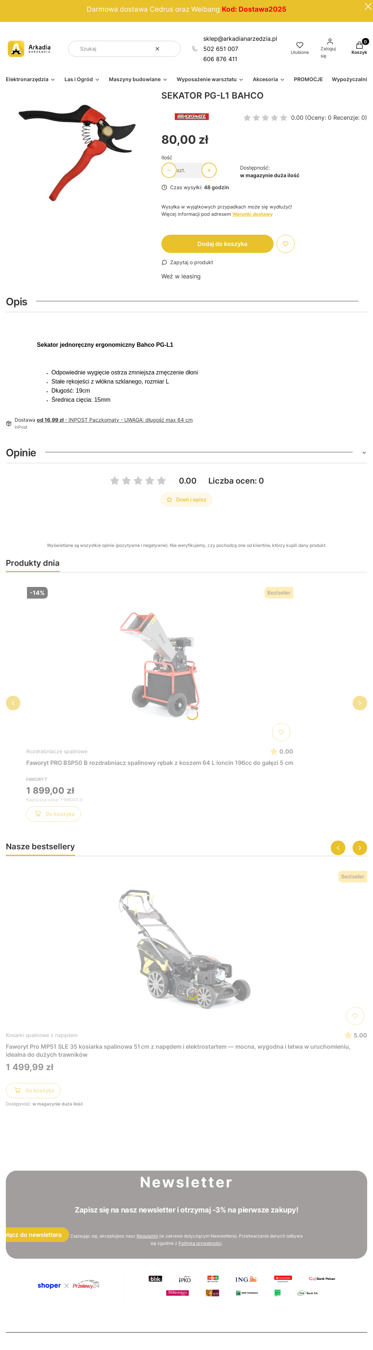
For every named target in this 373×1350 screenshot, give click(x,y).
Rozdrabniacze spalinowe (56, 751)
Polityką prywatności (199, 1243)
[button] (172, 49)
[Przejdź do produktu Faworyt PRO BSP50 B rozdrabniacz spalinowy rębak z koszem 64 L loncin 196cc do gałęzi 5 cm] (160, 664)
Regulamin (147, 1236)
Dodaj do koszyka (222, 243)
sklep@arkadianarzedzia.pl (240, 38)
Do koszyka (54, 815)
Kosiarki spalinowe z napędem (42, 1035)
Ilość (166, 157)
